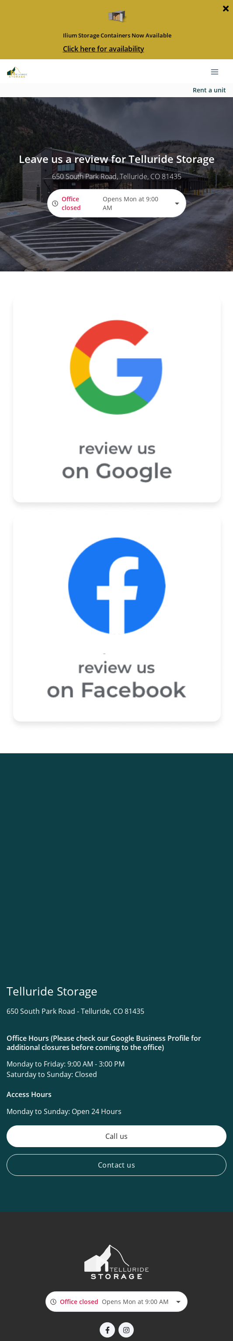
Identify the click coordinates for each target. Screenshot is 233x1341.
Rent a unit (209, 90)
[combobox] (116, 203)
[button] (107, 1330)
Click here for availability (103, 49)
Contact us (116, 1165)
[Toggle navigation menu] (218, 71)
